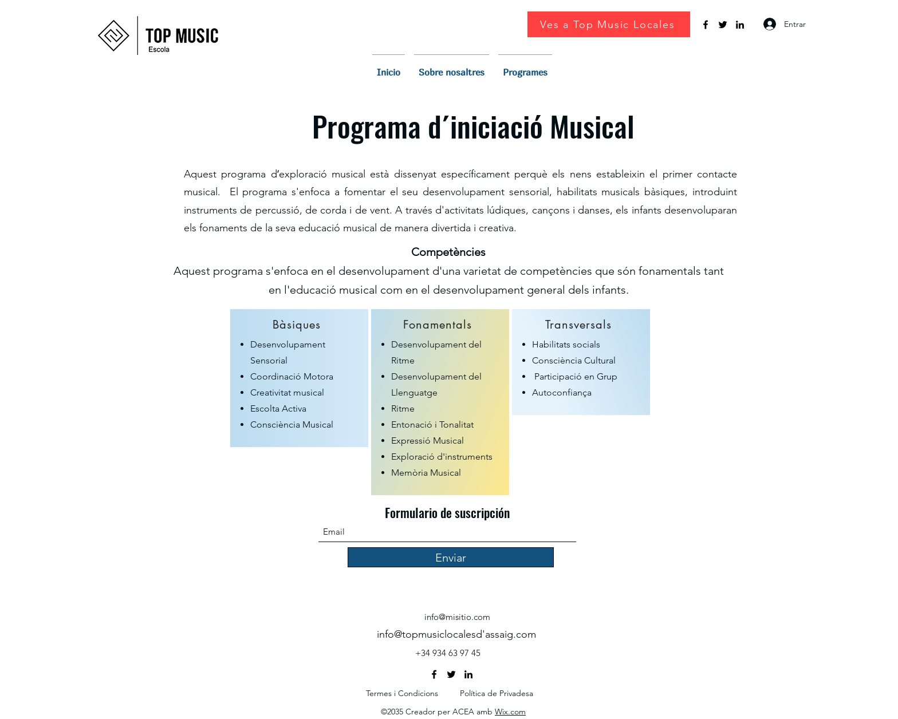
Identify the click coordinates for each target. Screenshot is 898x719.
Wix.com (510, 711)
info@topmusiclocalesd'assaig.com (456, 634)
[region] (299, 378)
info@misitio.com (457, 616)
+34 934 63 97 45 (447, 652)
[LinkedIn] (740, 24)
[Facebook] (705, 24)
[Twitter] (722, 24)
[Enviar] (451, 557)
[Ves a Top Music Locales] (608, 24)
